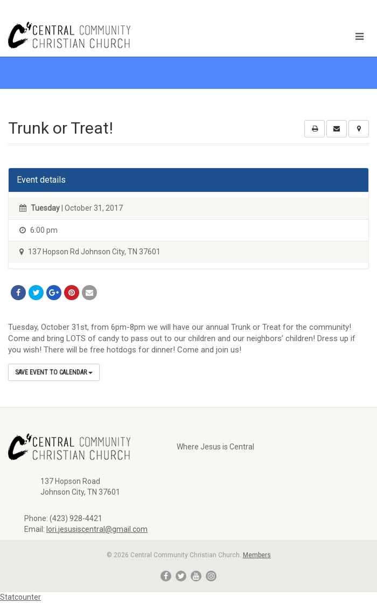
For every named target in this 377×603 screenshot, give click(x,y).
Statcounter (20, 597)
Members (257, 555)
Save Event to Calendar (54, 372)
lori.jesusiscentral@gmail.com (97, 529)
